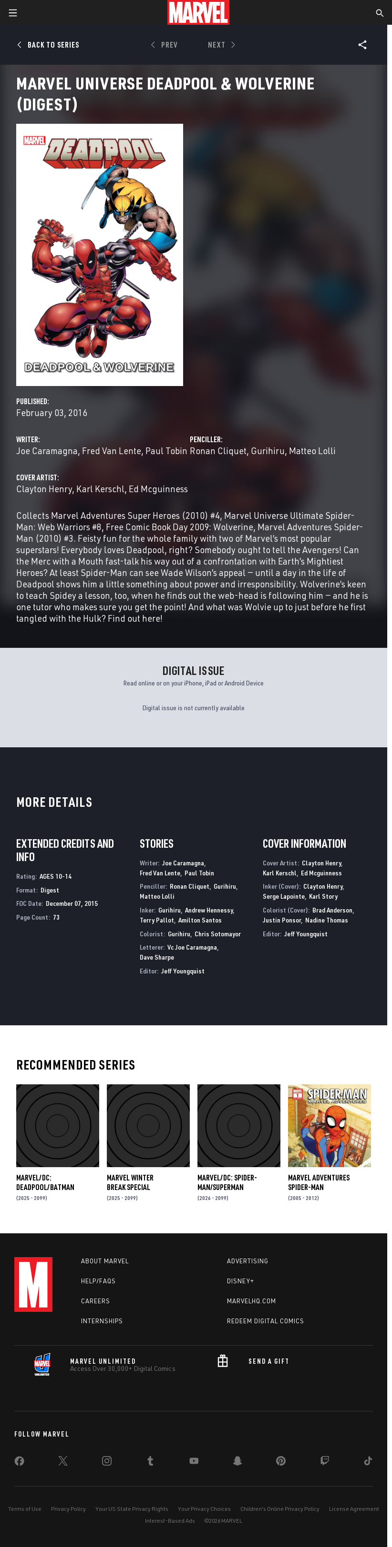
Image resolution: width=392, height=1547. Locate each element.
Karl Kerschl (100, 488)
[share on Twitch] (325, 1463)
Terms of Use (24, 1508)
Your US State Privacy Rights (131, 1508)
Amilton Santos (200, 920)
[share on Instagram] (107, 1463)
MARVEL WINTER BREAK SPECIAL (130, 1182)
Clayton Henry (44, 488)
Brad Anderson (332, 910)
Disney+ (240, 1281)
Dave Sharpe (157, 957)
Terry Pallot (157, 920)
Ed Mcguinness (158, 488)
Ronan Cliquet (218, 450)
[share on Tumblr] (150, 1463)
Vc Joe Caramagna (192, 947)
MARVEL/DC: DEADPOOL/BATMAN (45, 1182)
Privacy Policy (68, 1508)
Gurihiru (268, 450)
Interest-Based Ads (170, 1520)
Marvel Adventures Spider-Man (319, 1182)
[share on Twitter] (63, 1463)
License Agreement (354, 1508)
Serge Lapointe (284, 896)
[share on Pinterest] (281, 1463)
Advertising (247, 1261)
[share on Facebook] (19, 1463)
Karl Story (323, 896)
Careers (95, 1301)
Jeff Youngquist (183, 971)
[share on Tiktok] (368, 1463)
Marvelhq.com (251, 1301)
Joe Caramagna (47, 450)
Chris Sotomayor (218, 934)
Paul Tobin (166, 450)
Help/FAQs (98, 1281)
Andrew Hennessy (209, 910)
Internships (102, 1321)
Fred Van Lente (111, 450)
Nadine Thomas (326, 920)
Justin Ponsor (282, 920)
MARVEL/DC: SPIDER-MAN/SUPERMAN (227, 1182)
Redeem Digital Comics (265, 1321)
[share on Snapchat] (237, 1463)
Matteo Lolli (312, 450)
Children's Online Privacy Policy (280, 1508)
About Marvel (105, 1261)
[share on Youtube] (194, 1463)
